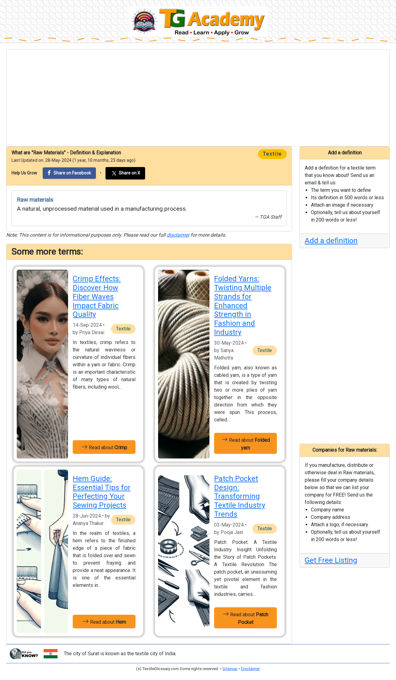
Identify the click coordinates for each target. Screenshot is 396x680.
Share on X (125, 173)
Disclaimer (250, 668)
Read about (104, 447)
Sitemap (230, 668)
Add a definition (331, 240)
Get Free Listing (331, 560)
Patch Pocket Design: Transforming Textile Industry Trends (239, 496)
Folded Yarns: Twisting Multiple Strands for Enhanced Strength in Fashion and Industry (242, 305)
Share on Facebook (69, 172)
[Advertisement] (198, 97)
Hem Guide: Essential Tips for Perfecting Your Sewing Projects (102, 492)
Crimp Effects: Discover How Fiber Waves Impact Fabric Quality (97, 296)
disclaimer (178, 235)
